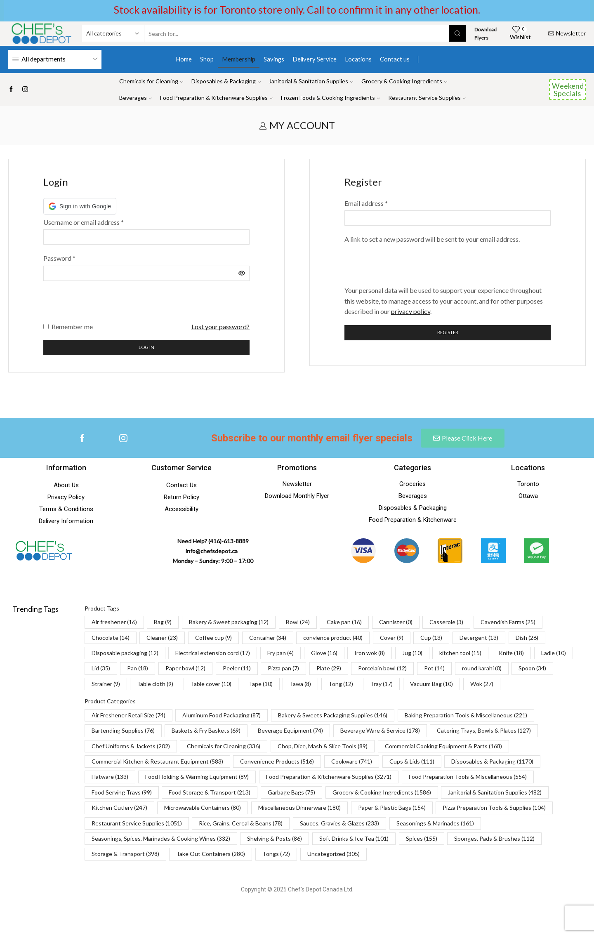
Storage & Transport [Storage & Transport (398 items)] (125, 854)
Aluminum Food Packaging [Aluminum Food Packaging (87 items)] (221, 715)
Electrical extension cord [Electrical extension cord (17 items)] (212, 653)
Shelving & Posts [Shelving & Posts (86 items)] (274, 839)
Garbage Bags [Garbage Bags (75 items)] (291, 793)
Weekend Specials (568, 89)
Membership (238, 59)
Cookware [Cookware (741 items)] (351, 762)
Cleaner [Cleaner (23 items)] (162, 638)
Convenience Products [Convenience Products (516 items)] (277, 762)
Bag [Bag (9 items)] (163, 622)
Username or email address (83, 222)
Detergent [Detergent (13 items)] (479, 638)
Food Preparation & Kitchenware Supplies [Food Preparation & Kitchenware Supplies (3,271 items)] (328, 777)
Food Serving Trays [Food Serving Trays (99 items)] (122, 793)
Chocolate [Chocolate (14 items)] (111, 638)
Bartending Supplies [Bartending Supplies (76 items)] (123, 731)
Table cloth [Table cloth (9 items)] (155, 684)
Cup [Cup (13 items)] (431, 638)
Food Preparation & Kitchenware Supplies (216, 97)
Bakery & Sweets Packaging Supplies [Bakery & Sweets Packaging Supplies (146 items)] (332, 715)
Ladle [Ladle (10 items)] (553, 653)
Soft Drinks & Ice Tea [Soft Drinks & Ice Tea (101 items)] (354, 839)
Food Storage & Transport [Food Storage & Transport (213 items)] (209, 793)
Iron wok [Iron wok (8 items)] (369, 653)
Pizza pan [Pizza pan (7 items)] (283, 668)
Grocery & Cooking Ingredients (404, 81)
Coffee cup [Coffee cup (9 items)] (213, 638)
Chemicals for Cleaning (151, 81)
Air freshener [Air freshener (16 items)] (114, 622)
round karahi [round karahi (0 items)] (482, 668)
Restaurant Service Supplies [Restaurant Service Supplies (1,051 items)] (137, 823)
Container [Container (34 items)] (267, 638)
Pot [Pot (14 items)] (434, 668)
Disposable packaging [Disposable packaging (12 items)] (125, 653)
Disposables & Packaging (226, 81)
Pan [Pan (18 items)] (137, 668)
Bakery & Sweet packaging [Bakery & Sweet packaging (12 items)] (229, 622)
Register (448, 333)
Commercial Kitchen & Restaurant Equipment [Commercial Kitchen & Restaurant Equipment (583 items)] (157, 762)
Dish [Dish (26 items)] (527, 638)
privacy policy (410, 311)
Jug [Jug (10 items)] (412, 653)
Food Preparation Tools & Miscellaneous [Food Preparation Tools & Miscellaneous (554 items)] (468, 777)
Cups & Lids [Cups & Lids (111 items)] (411, 762)
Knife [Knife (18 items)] (511, 653)
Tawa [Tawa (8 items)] (300, 684)
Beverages (135, 97)
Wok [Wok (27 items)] (481, 684)
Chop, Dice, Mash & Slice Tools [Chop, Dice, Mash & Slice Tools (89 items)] (323, 746)
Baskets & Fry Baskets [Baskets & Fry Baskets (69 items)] (206, 731)
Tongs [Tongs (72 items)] (276, 854)
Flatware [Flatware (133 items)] (110, 777)
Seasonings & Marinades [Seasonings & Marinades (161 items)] (435, 823)
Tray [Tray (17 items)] (381, 684)
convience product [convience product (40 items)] (333, 638)
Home (184, 59)
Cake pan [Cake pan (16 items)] (344, 622)
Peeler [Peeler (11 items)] (237, 668)
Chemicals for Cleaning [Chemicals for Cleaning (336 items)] (223, 746)
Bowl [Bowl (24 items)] (298, 622)
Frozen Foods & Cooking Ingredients (330, 97)
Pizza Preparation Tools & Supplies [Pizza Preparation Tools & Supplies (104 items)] (494, 808)
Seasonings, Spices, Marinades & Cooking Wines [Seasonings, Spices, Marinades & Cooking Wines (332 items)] (161, 839)
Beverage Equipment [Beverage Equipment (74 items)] (290, 731)
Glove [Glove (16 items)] (324, 653)
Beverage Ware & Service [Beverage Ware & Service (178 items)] (380, 731)
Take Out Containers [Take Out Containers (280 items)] (210, 854)
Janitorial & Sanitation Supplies (311, 81)
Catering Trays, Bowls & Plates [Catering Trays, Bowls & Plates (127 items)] (484, 731)
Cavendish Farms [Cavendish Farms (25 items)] (508, 622)
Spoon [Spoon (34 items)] (532, 668)
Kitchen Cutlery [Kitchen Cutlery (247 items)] (119, 808)
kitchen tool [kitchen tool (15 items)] (460, 653)
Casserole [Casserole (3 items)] (446, 622)
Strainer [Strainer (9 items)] (106, 684)
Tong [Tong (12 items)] (340, 684)
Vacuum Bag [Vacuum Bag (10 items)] (431, 684)
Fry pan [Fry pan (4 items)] (280, 653)
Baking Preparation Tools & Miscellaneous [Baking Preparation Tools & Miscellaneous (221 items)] (466, 715)
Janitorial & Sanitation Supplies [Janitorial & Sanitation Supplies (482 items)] (495, 793)
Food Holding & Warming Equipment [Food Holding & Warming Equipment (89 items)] (197, 777)
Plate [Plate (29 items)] (328, 668)
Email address (366, 203)
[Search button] (457, 33)
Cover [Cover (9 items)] (391, 638)
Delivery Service (314, 59)
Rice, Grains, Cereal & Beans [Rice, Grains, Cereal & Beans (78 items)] (241, 823)
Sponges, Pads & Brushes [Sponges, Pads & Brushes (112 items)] (494, 839)
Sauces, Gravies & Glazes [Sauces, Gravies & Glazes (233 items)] (339, 823)
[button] (79, 206)
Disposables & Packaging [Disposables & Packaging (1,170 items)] (492, 762)
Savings (274, 59)
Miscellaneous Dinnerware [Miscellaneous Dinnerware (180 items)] (299, 808)
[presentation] (106, 305)
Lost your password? (220, 326)
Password (59, 258)
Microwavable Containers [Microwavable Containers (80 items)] (202, 808)
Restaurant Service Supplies (427, 97)
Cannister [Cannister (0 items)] (395, 622)
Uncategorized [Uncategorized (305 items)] (333, 854)
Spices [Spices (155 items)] (421, 839)
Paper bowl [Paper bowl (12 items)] (185, 668)
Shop (207, 59)
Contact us (395, 59)
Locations (358, 59)
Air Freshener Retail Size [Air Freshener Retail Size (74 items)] (128, 715)
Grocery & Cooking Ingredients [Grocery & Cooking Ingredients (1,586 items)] (381, 793)
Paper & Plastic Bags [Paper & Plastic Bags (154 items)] (392, 808)
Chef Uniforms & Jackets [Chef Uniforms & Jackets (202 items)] (131, 746)
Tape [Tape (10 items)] (261, 684)
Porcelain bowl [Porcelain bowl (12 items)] (382, 668)
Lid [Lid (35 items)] (101, 668)
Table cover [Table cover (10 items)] (211, 684)
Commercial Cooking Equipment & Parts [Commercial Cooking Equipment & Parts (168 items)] (443, 746)
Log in (146, 348)
